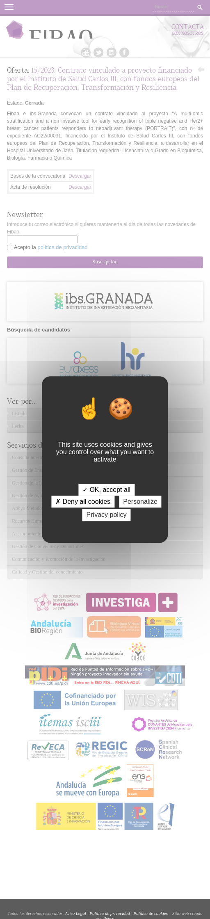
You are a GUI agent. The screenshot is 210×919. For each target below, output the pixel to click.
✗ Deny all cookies (82, 501)
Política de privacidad (109, 913)
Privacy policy (107, 515)
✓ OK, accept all (106, 489)
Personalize (140, 501)
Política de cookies (150, 913)
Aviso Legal (75, 913)
